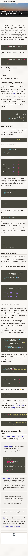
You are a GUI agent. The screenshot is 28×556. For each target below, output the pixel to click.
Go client (12, 407)
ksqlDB (12, 15)
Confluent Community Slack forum (14, 436)
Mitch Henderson (6, 478)
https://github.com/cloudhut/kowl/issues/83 (12, 526)
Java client (16, 405)
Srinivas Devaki (8, 446)
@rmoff (13, 553)
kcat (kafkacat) (8, 15)
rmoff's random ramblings (8, 1)
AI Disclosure (18, 553)
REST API (21, 405)
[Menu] (26, 1)
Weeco (4, 518)
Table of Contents (6, 18)
